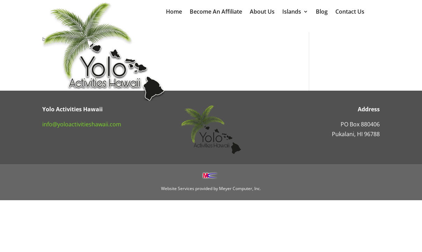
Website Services (177, 188)
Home (174, 12)
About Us (262, 12)
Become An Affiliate (216, 12)
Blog (322, 12)
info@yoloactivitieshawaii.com (81, 124)
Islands (291, 12)
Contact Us (349, 12)
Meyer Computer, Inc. (240, 188)
